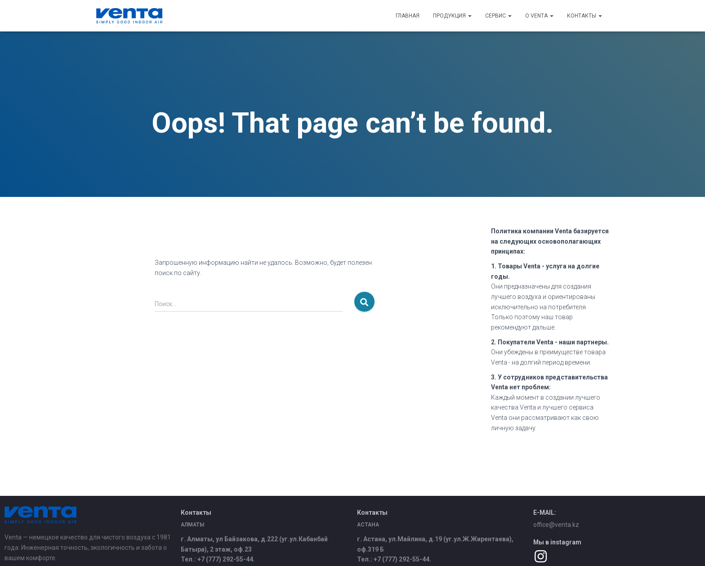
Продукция (452, 16)
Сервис (498, 16)
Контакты (584, 16)
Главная (407, 16)
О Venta (539, 16)
